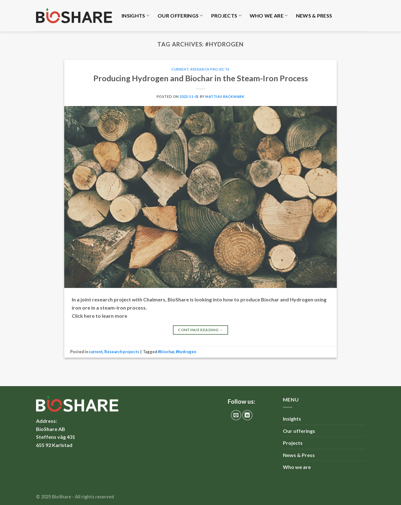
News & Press (314, 16)
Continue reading (200, 330)
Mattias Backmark (224, 96)
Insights (135, 16)
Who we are (269, 16)
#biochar (166, 351)
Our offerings (180, 16)
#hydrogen (186, 351)
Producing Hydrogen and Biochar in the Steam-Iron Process (200, 78)
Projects (226, 16)
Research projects (210, 69)
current (180, 69)
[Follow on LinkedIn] (247, 415)
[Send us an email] (236, 415)
